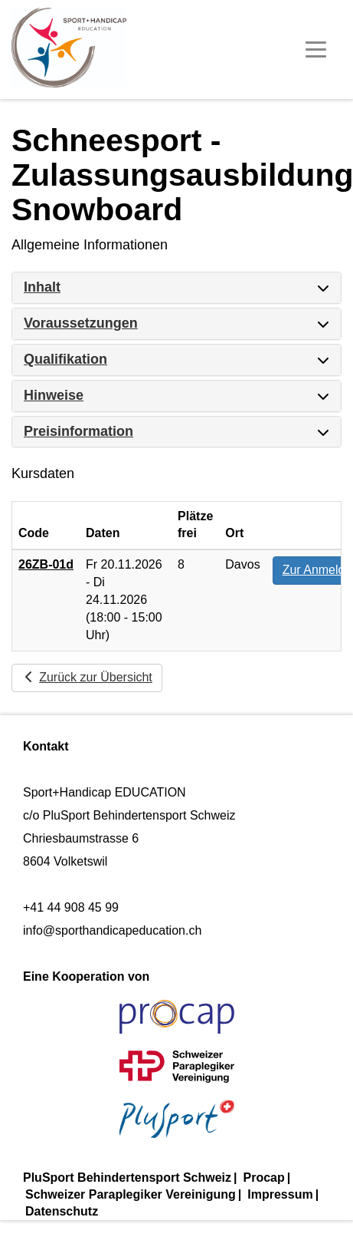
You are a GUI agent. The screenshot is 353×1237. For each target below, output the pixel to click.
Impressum (279, 1194)
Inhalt (42, 287)
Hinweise (53, 395)
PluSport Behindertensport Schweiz (127, 1177)
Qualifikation (65, 359)
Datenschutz (61, 1211)
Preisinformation (78, 431)
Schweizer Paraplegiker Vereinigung (130, 1194)
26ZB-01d (46, 564)
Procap (264, 1177)
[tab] (176, 287)
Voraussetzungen (81, 323)
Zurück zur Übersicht (86, 677)
